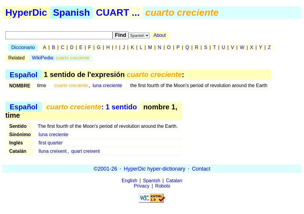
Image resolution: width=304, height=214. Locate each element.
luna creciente (107, 85)
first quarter (51, 142)
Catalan (174, 180)
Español (23, 74)
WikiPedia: (61, 57)
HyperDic (26, 12)
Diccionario (23, 47)
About (159, 35)
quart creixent (85, 151)
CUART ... (118, 12)
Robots (162, 185)
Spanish (71, 12)
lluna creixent (52, 151)
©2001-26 (105, 168)
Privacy (141, 185)
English (129, 180)
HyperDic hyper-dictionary (154, 168)
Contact (201, 168)
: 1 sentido (91, 107)
